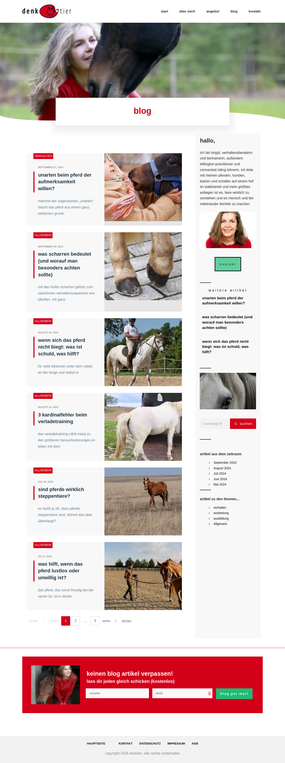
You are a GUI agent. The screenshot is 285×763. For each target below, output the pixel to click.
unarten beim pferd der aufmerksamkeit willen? (65, 182)
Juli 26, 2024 (45, 481)
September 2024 (225, 462)
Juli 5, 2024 (45, 556)
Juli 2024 (220, 473)
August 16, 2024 (48, 407)
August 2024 (222, 468)
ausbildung (221, 518)
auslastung (221, 513)
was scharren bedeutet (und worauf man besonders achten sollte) (228, 322)
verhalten (43, 156)
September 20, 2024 (50, 246)
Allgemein (43, 235)
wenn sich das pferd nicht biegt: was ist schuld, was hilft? (61, 347)
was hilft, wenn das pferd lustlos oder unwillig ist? (60, 571)
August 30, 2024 (48, 332)
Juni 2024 (220, 479)
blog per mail (234, 694)
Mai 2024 (220, 484)
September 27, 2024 (50, 167)
